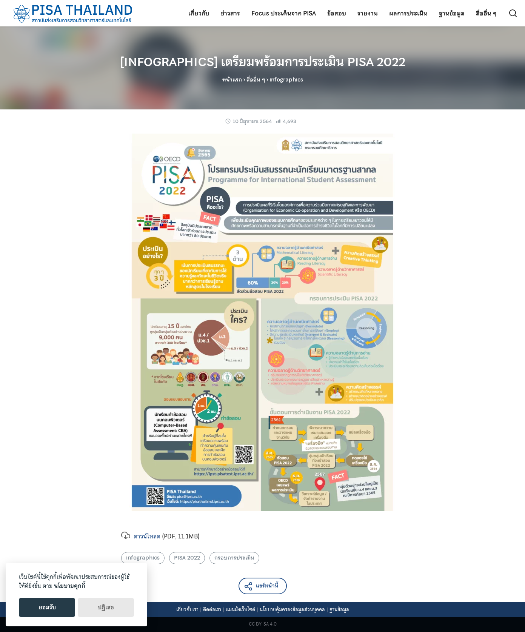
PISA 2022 (187, 558)
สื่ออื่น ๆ (486, 13)
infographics (143, 558)
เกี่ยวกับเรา (187, 610)
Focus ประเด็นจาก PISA (283, 13)
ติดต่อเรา (212, 610)
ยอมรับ (47, 607)
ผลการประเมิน (408, 13)
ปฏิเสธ (106, 607)
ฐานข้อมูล (452, 13)
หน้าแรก (232, 79)
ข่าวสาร (230, 13)
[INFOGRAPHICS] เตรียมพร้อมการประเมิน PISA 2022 (262, 62)
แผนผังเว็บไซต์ (240, 610)
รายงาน (367, 13)
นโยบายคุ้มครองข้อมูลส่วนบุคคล (292, 610)
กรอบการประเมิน (234, 558)
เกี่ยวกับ (198, 13)
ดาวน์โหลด (140, 536)
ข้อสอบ (336, 13)
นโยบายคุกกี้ (69, 585)
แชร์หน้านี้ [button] (261, 586)
